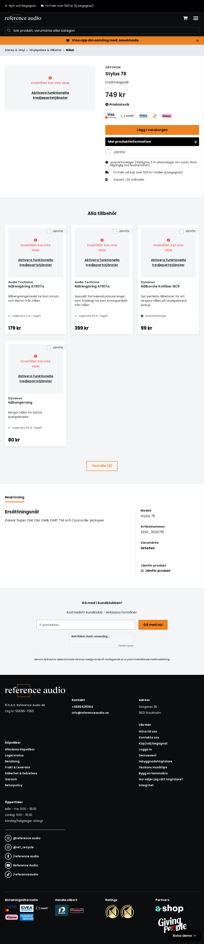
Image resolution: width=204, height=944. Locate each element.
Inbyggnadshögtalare (155, 761)
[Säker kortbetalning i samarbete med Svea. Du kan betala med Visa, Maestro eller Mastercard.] (11, 908)
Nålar (70, 50)
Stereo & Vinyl (15, 50)
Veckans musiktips (153, 767)
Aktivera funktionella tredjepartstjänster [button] (50, 95)
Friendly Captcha (125, 646)
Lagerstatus (14, 755)
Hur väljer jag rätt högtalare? (161, 779)
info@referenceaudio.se (90, 713)
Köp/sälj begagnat (153, 743)
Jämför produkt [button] (155, 571)
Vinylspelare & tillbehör (45, 50)
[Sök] (102, 30)
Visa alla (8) (102, 465)
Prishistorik (117, 105)
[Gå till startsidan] (23, 18)
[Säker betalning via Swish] (42, 908)
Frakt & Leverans (17, 767)
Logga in (145, 749)
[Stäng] (197, 40)
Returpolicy (13, 785)
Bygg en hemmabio (153, 773)
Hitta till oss (148, 731)
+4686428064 (82, 707)
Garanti (11, 779)
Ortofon (148, 548)
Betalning (12, 761)
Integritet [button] (146, 785)
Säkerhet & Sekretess (21, 773)
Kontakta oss (149, 737)
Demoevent (147, 755)
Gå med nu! (153, 624)
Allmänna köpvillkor (20, 749)
